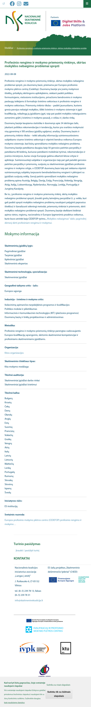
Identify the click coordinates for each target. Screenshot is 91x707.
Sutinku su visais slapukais (58, 687)
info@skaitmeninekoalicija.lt (29, 600)
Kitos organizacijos (14, 353)
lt (4, 4)
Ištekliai (9, 48)
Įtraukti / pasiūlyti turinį (27, 550)
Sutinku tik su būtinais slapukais (59, 696)
